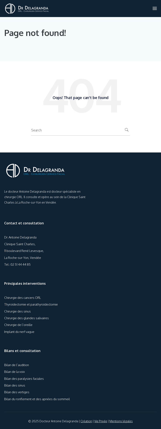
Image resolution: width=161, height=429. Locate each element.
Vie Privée (100, 421)
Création (86, 421)
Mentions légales (121, 421)
